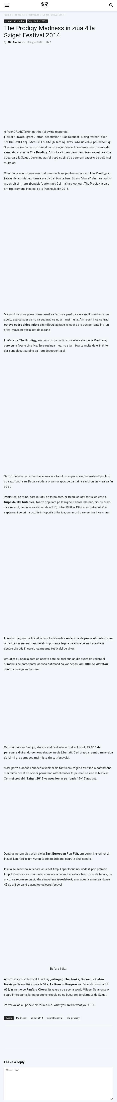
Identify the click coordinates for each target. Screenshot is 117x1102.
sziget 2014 (37, 878)
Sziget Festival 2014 (53, 14)
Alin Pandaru (15, 42)
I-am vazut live (61, 1088)
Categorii (29, 1088)
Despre (77, 1088)
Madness (21, 878)
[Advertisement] (58, 1052)
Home (7, 14)
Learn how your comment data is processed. (82, 1022)
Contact (89, 1088)
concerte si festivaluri (27, 14)
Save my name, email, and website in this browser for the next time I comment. (57, 999)
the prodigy (73, 878)
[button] (6, 5)
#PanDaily (43, 1088)
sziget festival (54, 878)
